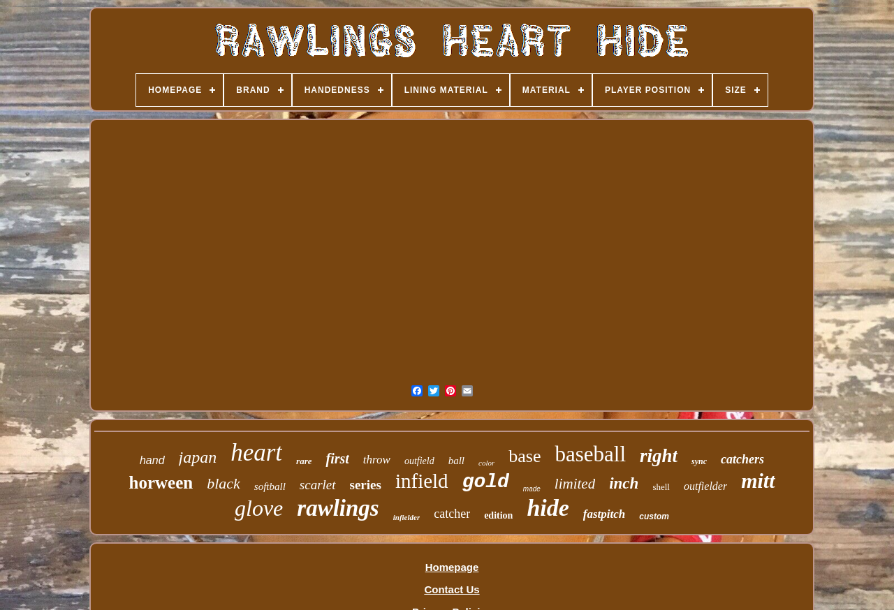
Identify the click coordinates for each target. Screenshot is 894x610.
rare (304, 461)
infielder (406, 517)
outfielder (705, 486)
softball (270, 486)
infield (421, 481)
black (223, 483)
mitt (758, 480)
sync (699, 461)
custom (654, 516)
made (532, 489)
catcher (452, 514)
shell (661, 487)
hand (152, 460)
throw (376, 459)
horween (161, 482)
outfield (419, 461)
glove (259, 508)
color (486, 463)
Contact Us (451, 589)
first (337, 458)
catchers (742, 459)
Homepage (452, 567)
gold (485, 482)
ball (456, 460)
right (658, 455)
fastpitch (604, 514)
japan (198, 457)
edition (498, 515)
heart (256, 452)
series (365, 484)
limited (575, 483)
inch (623, 483)
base (524, 456)
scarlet (318, 484)
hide (548, 508)
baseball (590, 454)
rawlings (338, 508)
